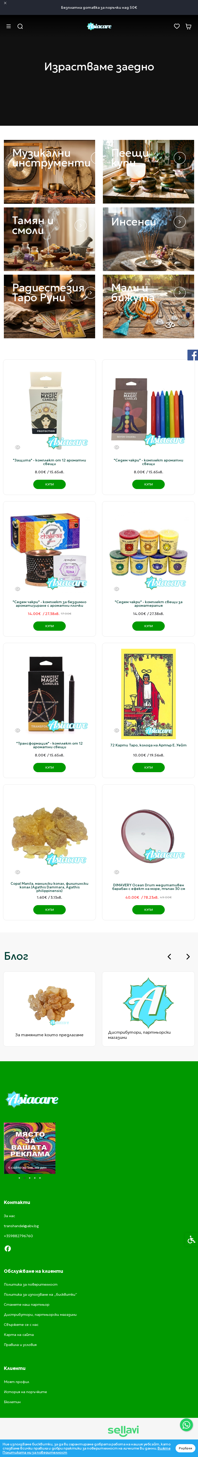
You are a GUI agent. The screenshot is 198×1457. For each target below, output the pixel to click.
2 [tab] (24, 1178)
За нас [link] (9, 1216)
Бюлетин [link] (12, 1402)
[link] (186, 1424)
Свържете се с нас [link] (21, 1324)
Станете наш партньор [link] (27, 1304)
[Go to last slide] (169, 956)
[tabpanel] (29, 1148)
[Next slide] (187, 956)
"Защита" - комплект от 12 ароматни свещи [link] (49, 462)
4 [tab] (34, 1178)
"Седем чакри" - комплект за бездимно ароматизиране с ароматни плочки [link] (49, 603)
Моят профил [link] (16, 1381)
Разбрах (185, 1448)
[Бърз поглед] (17, 447)
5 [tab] (40, 1178)
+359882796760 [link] (18, 1236)
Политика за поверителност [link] (30, 1284)
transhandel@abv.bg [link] (21, 1226)
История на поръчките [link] (25, 1391)
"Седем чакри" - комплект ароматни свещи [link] (148, 462)
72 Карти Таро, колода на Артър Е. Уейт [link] (148, 745)
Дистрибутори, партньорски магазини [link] (40, 1314)
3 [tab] (29, 1178)
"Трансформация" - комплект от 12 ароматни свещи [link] (49, 745)
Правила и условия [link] (20, 1344)
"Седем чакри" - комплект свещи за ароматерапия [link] (149, 603)
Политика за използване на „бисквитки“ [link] (40, 1294)
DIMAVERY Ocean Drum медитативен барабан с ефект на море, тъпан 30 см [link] (148, 886)
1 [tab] (19, 1178)
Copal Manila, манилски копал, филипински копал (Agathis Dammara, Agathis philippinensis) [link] (49, 887)
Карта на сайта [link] (19, 1334)
